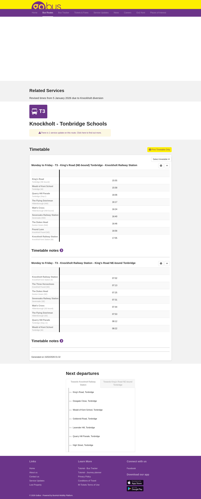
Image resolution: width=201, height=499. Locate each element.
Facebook (131, 468)
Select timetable (161, 159)
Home (34, 13)
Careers (127, 13)
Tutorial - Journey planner (89, 472)
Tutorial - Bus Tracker (88, 468)
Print (159, 149)
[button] (70, 133)
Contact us (34, 477)
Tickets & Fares (81, 13)
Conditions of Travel (87, 481)
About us (33, 472)
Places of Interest (158, 13)
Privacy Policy (84, 477)
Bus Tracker (63, 13)
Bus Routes (47, 13)
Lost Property (35, 485)
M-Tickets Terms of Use (88, 485)
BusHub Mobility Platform (63, 495)
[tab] (83, 383)
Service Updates (101, 13)
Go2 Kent (140, 13)
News (116, 13)
